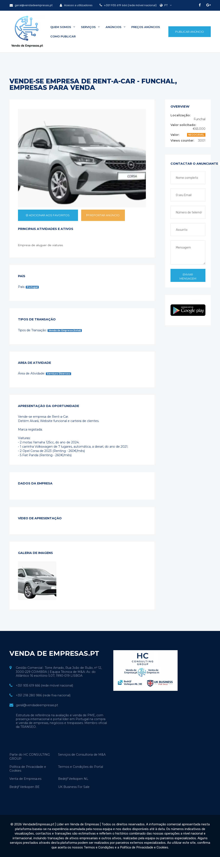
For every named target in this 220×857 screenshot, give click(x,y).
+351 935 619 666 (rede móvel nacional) (130, 5)
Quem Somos (62, 27)
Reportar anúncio (103, 215)
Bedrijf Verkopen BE (24, 787)
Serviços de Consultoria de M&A (82, 754)
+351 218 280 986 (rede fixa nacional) (43, 695)
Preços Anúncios (145, 27)
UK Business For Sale (74, 787)
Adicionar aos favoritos (48, 215)
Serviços (90, 27)
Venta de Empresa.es (25, 779)
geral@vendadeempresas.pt (31, 5)
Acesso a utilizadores (76, 5)
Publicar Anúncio (189, 31)
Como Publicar (63, 36)
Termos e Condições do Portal (80, 767)
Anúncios (115, 27)
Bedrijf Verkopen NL (73, 779)
